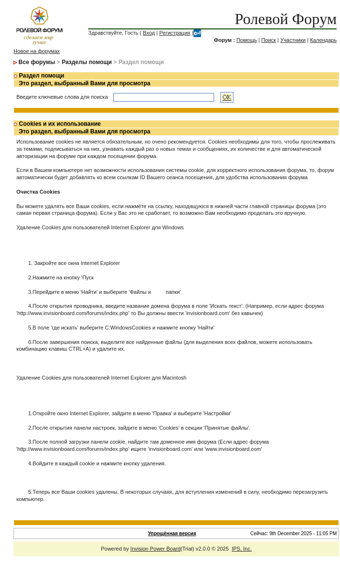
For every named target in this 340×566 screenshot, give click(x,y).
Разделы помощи (87, 62)
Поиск (268, 40)
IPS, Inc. (241, 549)
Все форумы (36, 62)
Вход (149, 33)
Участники (293, 40)
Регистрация (174, 33)
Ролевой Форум (286, 18)
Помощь (246, 40)
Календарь (323, 40)
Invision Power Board (155, 549)
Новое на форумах (37, 51)
